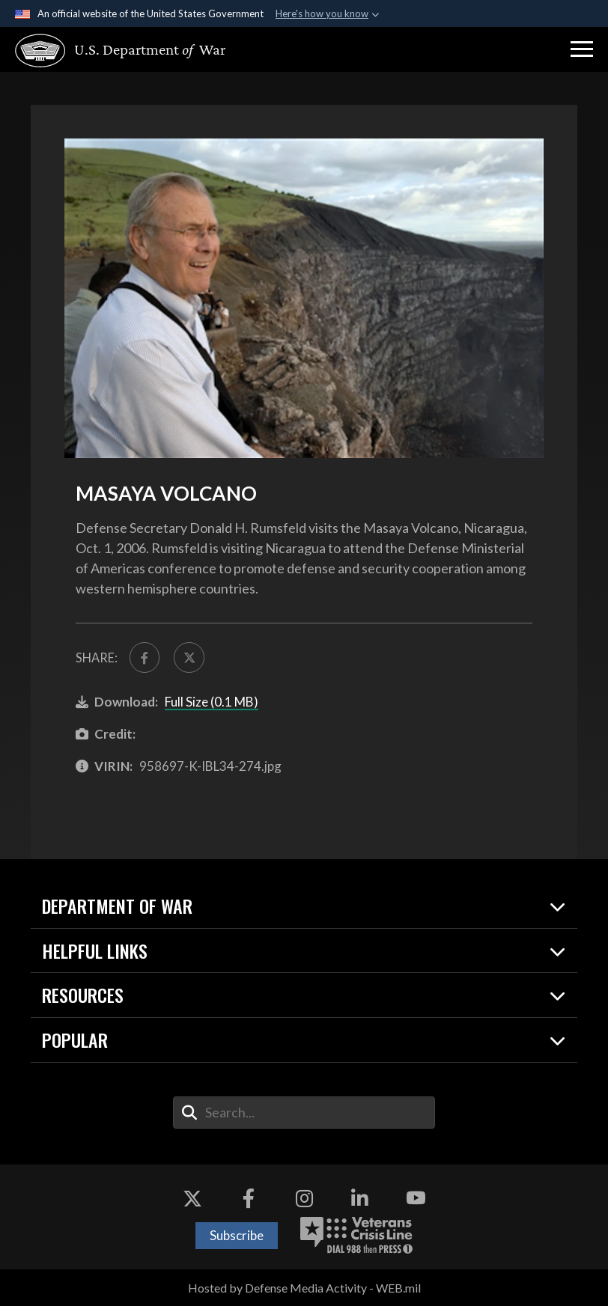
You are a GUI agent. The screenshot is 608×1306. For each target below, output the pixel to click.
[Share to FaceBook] (145, 657)
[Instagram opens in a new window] (304, 1198)
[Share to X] (189, 657)
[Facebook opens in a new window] (248, 1198)
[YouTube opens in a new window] (415, 1198)
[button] (582, 49)
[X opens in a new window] (192, 1198)
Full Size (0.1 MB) (211, 702)
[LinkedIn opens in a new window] (359, 1198)
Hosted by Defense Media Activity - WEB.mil (304, 1288)
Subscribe (237, 1235)
